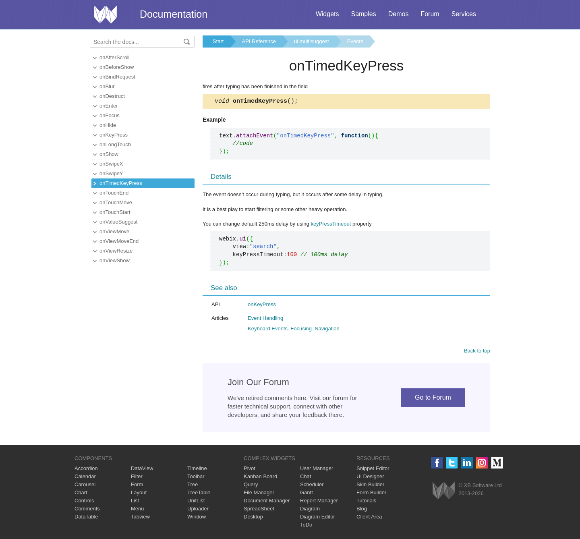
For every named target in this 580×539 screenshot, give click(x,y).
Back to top (477, 352)
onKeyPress (113, 135)
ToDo (306, 526)
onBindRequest (117, 77)
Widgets (327, 13)
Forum (429, 13)
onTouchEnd (113, 193)
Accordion (86, 469)
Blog (361, 510)
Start (218, 41)
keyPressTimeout (331, 225)
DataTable (86, 518)
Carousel (85, 486)
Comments (87, 510)
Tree (192, 486)
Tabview (140, 518)
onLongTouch (115, 144)
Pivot (249, 469)
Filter (137, 478)
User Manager (316, 469)
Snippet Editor (372, 469)
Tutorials (366, 502)
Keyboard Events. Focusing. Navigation (294, 330)
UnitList (196, 502)
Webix (444, 492)
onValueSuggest (118, 222)
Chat (305, 478)
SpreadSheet (259, 510)
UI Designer (370, 478)
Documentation (173, 14)
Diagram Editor (317, 518)
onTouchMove (115, 202)
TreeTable (198, 494)
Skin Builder (370, 486)
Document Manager (267, 502)
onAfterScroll (114, 57)
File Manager (259, 494)
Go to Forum (433, 398)
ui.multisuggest (311, 41)
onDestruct (112, 96)
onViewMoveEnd (119, 241)
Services (464, 13)
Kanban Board (260, 478)
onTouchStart (114, 212)
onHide (107, 125)
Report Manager (319, 502)
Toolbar (196, 478)
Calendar (85, 478)
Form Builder (371, 494)
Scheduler (312, 486)
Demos (398, 13)
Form (137, 486)
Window (196, 518)
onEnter (108, 106)
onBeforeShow (116, 67)
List (135, 502)
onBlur (107, 86)
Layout (139, 494)
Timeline (197, 469)
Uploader (198, 510)
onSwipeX (111, 164)
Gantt (306, 494)
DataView (142, 469)
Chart (81, 494)
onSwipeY (111, 173)
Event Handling (265, 319)
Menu (137, 510)
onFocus (109, 115)
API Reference (259, 41)
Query (251, 486)
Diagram (310, 510)
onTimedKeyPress (120, 183)
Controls (84, 502)
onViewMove (114, 231)
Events (355, 41)
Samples (363, 13)
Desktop (253, 518)
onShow (108, 154)
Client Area (369, 518)
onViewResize (116, 251)
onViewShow (114, 260)
